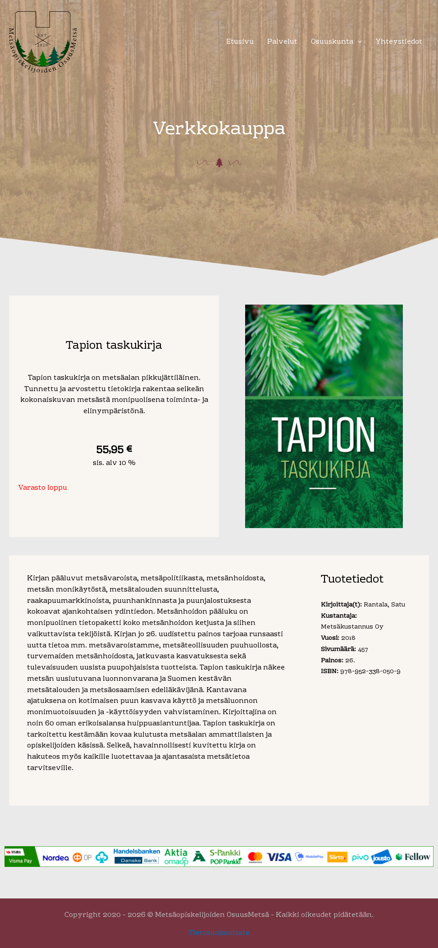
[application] (357, 42)
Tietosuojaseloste (219, 933)
